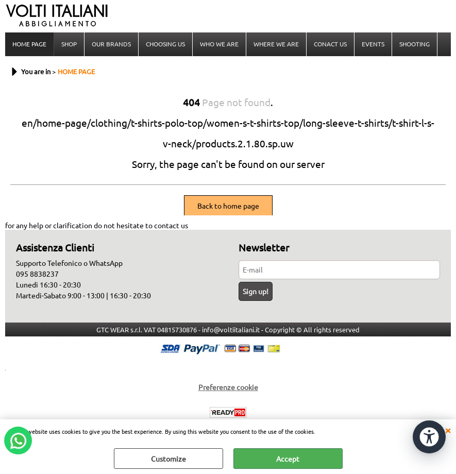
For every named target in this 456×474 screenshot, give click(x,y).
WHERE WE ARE (276, 44)
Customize (168, 458)
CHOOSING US (165, 44)
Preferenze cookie (228, 387)
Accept (287, 458)
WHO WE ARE (219, 44)
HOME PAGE (29, 44)
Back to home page (228, 205)
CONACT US (330, 44)
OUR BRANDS (111, 44)
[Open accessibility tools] (429, 436)
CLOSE (448, 430)
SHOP (69, 44)
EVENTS (373, 44)
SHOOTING (414, 44)
